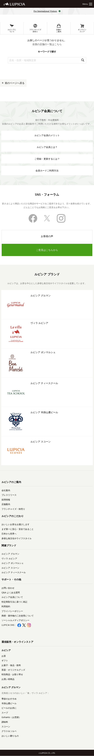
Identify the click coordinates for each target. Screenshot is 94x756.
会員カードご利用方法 (47, 170)
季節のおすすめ (9, 698)
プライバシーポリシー (12, 611)
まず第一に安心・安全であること (18, 529)
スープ (5, 712)
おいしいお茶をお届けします (15, 524)
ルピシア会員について (12, 597)
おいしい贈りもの (10, 735)
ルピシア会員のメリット (47, 135)
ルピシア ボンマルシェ (13, 563)
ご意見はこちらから (47, 250)
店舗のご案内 (58, 28)
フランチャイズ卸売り (35, 28)
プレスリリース (9, 494)
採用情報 (6, 499)
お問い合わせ (8, 587)
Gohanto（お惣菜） (11, 717)
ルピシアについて (12, 28)
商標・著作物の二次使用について (18, 615)
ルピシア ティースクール (14, 572)
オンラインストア (82, 28)
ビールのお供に (9, 707)
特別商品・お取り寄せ (12, 674)
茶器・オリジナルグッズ (13, 669)
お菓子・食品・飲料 (11, 665)
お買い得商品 (8, 679)
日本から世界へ (9, 533)
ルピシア (6, 650)
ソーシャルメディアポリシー (15, 620)
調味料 (5, 721)
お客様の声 (47, 236)
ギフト (5, 660)
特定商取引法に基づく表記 (14, 601)
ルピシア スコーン (10, 567)
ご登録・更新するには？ (47, 158)
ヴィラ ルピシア (9, 558)
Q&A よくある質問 (11, 592)
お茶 (4, 655)
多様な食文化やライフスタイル (17, 538)
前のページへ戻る (13, 83)
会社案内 (6, 490)
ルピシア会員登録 (47, 630)
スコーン (6, 726)
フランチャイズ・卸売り (13, 508)
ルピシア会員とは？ (47, 147)
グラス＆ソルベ (9, 731)
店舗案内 (6, 504)
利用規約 (6, 606)
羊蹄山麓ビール (9, 703)
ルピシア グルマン (10, 553)
